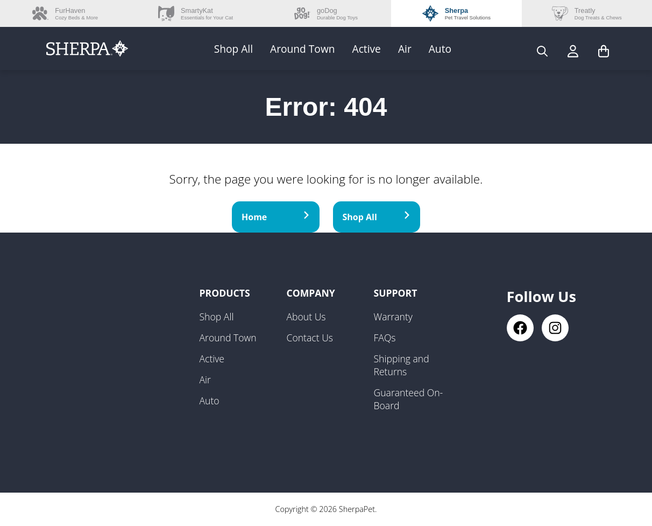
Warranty (393, 316)
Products (225, 292)
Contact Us (310, 337)
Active (366, 48)
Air (405, 48)
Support (395, 292)
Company (311, 292)
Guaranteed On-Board (408, 399)
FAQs (385, 337)
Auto (440, 48)
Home (276, 217)
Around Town (302, 48)
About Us (306, 316)
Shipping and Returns (401, 365)
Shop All (233, 48)
